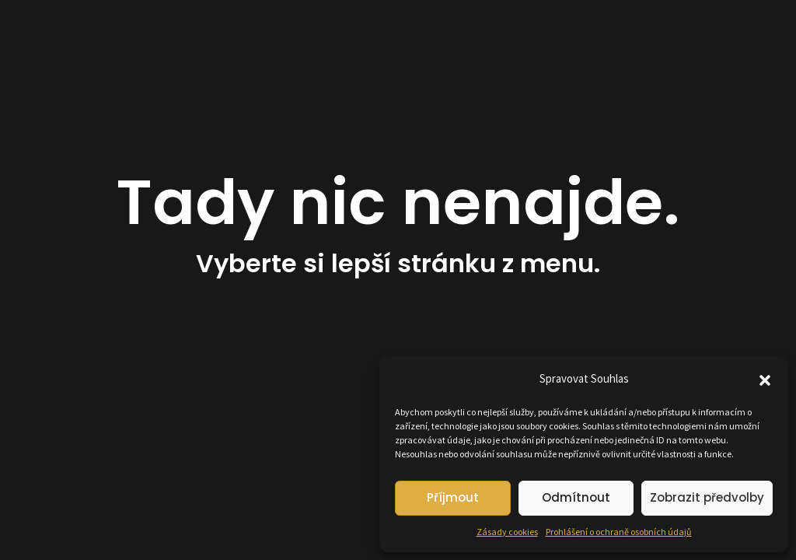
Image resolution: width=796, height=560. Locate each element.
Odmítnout (576, 497)
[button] (765, 379)
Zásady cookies (507, 531)
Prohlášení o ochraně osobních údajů (619, 531)
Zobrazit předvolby (707, 497)
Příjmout (453, 497)
